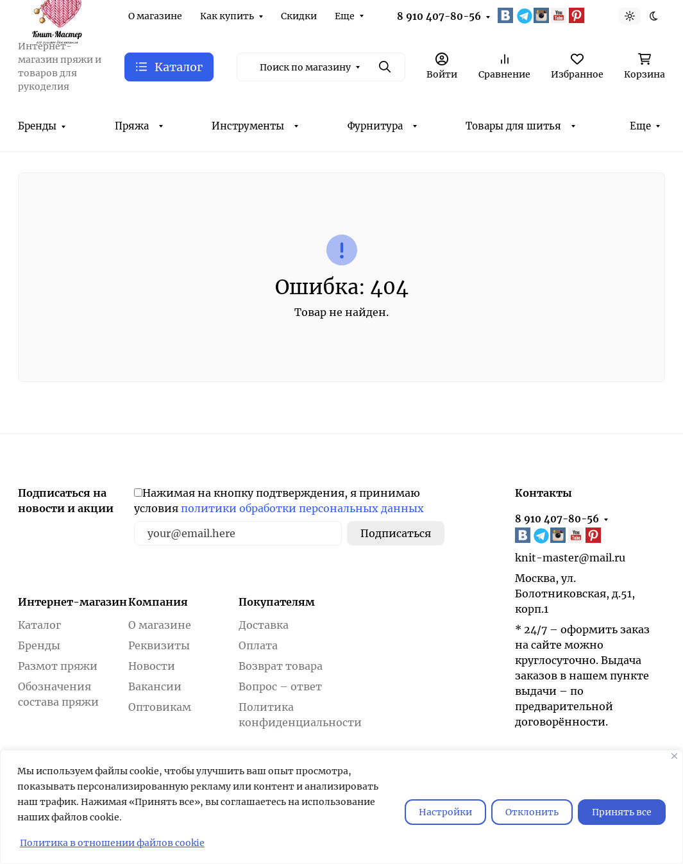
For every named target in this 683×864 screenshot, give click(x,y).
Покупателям (277, 602)
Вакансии (154, 686)
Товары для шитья (513, 126)
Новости (151, 666)
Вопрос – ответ (280, 686)
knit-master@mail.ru (570, 557)
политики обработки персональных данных (302, 508)
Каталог (39, 625)
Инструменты (248, 126)
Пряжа (132, 126)
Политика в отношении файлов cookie (112, 843)
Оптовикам (159, 707)
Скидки (299, 16)
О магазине (155, 16)
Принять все (622, 812)
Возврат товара (281, 666)
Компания (158, 602)
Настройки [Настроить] (445, 812)
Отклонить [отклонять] (532, 812)
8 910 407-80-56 (439, 16)
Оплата (258, 645)
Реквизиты (159, 645)
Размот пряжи (57, 666)
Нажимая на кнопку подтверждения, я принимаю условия (279, 500)
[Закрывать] (674, 756)
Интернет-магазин (72, 602)
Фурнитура (375, 126)
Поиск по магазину (305, 67)
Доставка (264, 625)
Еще (345, 16)
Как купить (227, 16)
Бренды (37, 126)
